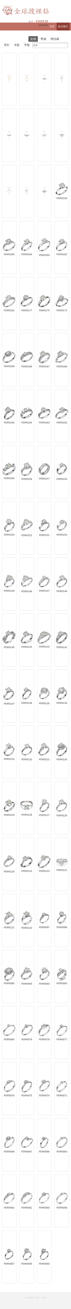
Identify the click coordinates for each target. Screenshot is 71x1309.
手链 (27, 44)
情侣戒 (55, 38)
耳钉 (6, 44)
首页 (52, 26)
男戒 (43, 38)
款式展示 (63, 26)
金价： (38, 21)
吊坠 (17, 44)
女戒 (33, 38)
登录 (68, 34)
